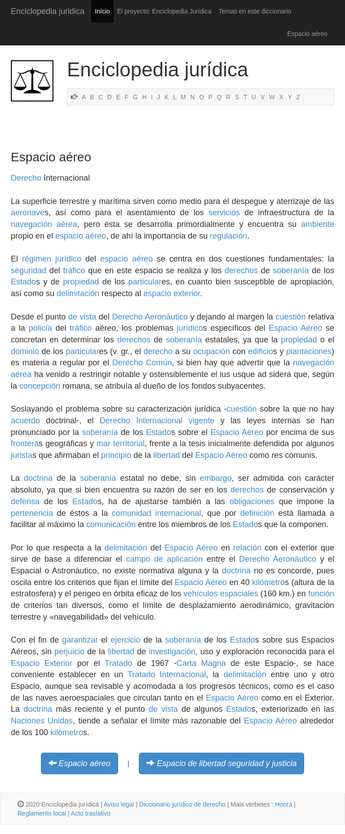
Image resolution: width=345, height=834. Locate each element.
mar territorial (121, 443)
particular (144, 281)
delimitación (78, 293)
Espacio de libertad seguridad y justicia (226, 763)
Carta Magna (201, 663)
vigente (201, 420)
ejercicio (125, 639)
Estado (23, 281)
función (321, 593)
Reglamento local (42, 813)
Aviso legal (119, 804)
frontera (25, 443)
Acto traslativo (91, 813)
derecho (157, 351)
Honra (283, 804)
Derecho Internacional (141, 420)
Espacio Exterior (41, 663)
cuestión (290, 316)
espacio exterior (171, 293)
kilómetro (268, 582)
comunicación (111, 524)
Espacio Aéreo (295, 328)
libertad (166, 455)
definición (257, 513)
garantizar (80, 639)
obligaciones (252, 501)
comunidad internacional (156, 513)
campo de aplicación (164, 559)
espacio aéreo (80, 235)
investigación (172, 651)
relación (247, 547)
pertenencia (32, 513)
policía (40, 328)
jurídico (68, 258)
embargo (216, 478)
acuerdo (25, 420)
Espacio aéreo (85, 763)
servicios (224, 212)
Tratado (118, 663)
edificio (260, 351)
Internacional (182, 674)
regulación (228, 235)
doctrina (38, 478)
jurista (21, 455)
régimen (36, 258)
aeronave (27, 212)
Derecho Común (142, 362)
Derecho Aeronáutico (150, 316)
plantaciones (309, 351)
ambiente (317, 224)
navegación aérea (44, 224)
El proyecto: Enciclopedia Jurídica (164, 11)
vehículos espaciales (221, 593)
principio (116, 455)
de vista (82, 316)
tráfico (74, 270)
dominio (25, 351)
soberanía (291, 270)
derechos (241, 270)
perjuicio (69, 651)
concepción (39, 386)
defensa (25, 501)
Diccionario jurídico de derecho (182, 804)
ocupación (211, 351)
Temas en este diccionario (255, 11)
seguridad (28, 270)
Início (102, 11)
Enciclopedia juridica (47, 11)
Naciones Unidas (42, 720)
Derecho (26, 177)
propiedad (81, 281)
